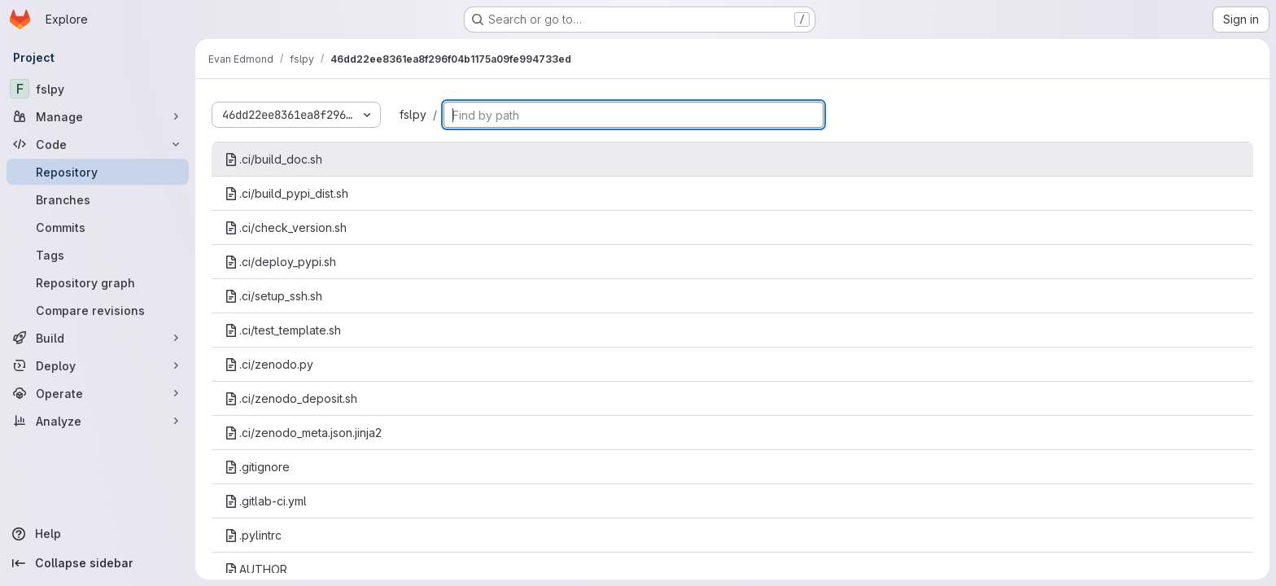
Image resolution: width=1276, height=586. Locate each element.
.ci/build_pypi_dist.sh (286, 193)
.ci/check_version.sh (286, 227)
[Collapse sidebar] (98, 563)
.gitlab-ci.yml (266, 501)
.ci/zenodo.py (269, 364)
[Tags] (98, 255)
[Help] (98, 534)
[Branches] (98, 199)
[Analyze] (98, 421)
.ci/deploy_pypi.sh (280, 262)
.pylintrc (253, 535)
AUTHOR (256, 569)
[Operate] (98, 393)
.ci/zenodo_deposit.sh (291, 398)
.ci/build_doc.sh (273, 159)
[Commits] (98, 227)
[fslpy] (98, 89)
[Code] (98, 144)
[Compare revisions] (98, 310)
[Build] (98, 338)
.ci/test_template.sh (283, 330)
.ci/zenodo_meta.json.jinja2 (303, 433)
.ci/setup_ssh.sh (273, 296)
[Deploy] (98, 365)
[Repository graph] (98, 282)
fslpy (413, 114)
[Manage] (98, 116)
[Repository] (98, 172)
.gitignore (257, 467)
